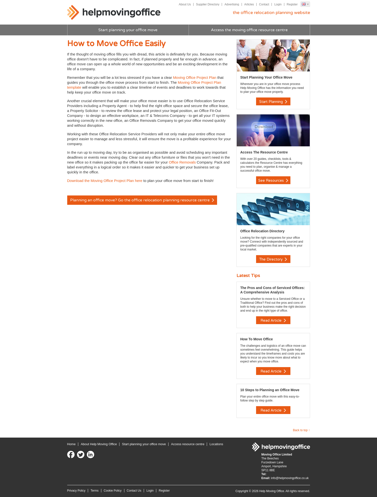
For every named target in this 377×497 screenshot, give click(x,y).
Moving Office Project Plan (194, 77)
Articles (249, 4)
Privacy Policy (76, 490)
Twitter (80, 454)
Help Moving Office (113, 12)
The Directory (273, 259)
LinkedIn (90, 454)
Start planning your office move (127, 30)
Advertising (231, 4)
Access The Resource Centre (264, 152)
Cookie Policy (113, 490)
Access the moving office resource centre (249, 30)
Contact (264, 4)
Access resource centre (187, 444)
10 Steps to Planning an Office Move (269, 390)
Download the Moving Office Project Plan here (105, 181)
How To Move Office (256, 339)
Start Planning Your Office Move (266, 77)
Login (277, 4)
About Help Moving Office (99, 444)
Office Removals (182, 162)
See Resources (273, 180)
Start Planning (273, 101)
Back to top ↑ (301, 430)
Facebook (71, 454)
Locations (216, 444)
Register (292, 4)
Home (71, 444)
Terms (95, 490)
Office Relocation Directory (262, 231)
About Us (185, 4)
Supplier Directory (207, 4)
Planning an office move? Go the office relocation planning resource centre (142, 200)
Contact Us (134, 490)
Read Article (273, 320)
